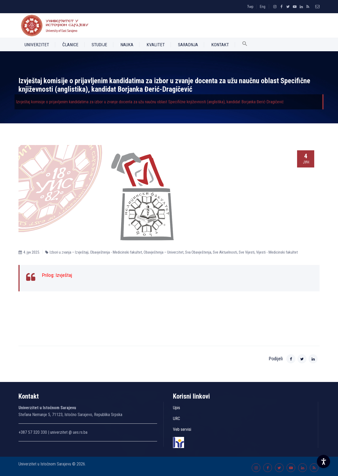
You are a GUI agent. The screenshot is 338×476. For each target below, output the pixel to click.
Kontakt (220, 44)
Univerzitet (37, 44)
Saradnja (188, 44)
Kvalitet (156, 44)
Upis (176, 407)
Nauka (126, 44)
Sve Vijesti (247, 252)
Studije (99, 44)
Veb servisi (182, 429)
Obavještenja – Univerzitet (164, 252)
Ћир (250, 6)
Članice (70, 44)
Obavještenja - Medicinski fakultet (116, 252)
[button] (244, 44)
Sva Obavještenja (198, 252)
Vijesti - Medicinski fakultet (277, 252)
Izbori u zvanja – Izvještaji (69, 252)
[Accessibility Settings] (323, 461)
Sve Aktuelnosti (225, 252)
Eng (262, 6)
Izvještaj (63, 275)
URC (176, 418)
